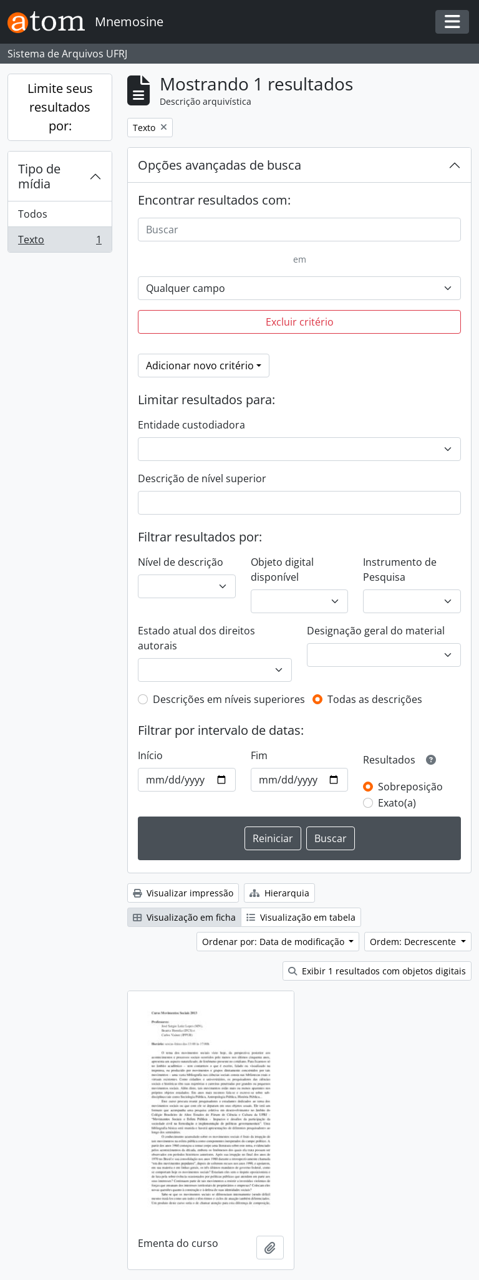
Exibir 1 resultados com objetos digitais (377, 971)
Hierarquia (279, 893)
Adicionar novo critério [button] (200, 365)
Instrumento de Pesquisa (400, 569)
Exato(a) (397, 803)
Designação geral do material (376, 631)
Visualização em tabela (301, 917)
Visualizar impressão (183, 893)
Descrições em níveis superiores (229, 699)
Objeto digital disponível (282, 569)
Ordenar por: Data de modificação (274, 942)
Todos (32, 214)
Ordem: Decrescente (414, 942)
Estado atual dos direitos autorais (196, 638)
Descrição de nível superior (202, 478)
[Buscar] (299, 229)
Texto (59, 242)
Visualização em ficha (184, 917)
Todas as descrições (374, 699)
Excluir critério (300, 322)
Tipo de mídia (39, 176)
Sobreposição (410, 786)
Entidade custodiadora (191, 425)
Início (150, 755)
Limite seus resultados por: (60, 107)
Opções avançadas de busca (219, 165)
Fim (259, 755)
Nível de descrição (180, 562)
